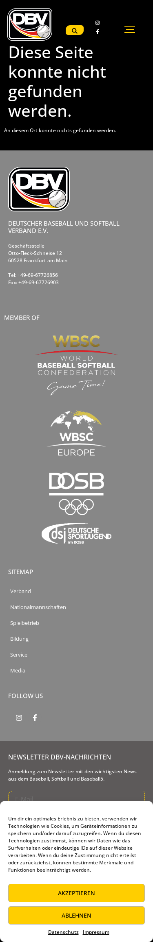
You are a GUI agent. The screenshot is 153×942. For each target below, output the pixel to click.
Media (17, 670)
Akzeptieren (76, 893)
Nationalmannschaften (38, 607)
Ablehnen (76, 915)
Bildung (19, 638)
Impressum (96, 932)
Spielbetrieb (24, 623)
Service (18, 654)
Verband (20, 591)
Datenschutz (63, 932)
